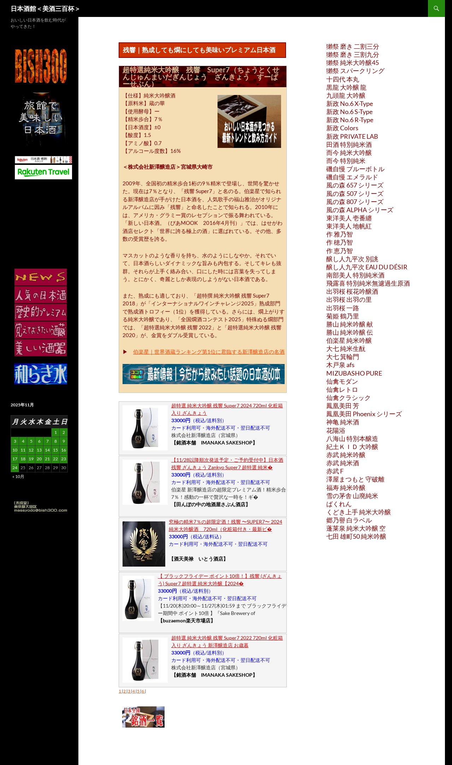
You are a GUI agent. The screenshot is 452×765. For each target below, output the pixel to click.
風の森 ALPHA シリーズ (359, 210)
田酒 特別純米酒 (349, 144)
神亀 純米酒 (342, 422)
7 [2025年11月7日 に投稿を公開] (47, 441)
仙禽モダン (342, 381)
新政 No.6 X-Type (349, 103)
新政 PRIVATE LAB (352, 136)
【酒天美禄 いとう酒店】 (198, 559)
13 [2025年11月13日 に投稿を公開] (39, 450)
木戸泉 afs (340, 365)
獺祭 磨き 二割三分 (352, 46)
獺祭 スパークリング (355, 70)
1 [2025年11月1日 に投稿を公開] (55, 432)
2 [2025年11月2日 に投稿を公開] (64, 432)
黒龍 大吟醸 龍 (346, 87)
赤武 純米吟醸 (345, 455)
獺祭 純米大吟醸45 (352, 62)
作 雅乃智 (339, 234)
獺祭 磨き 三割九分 (352, 54)
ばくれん (339, 504)
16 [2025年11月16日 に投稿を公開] (63, 450)
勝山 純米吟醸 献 (349, 324)
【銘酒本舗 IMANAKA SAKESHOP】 (214, 443)
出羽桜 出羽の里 (349, 299)
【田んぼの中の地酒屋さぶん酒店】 (210, 504)
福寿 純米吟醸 (345, 487)
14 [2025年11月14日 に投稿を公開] (47, 450)
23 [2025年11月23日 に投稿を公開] (63, 458)
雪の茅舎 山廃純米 (352, 496)
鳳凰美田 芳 (342, 406)
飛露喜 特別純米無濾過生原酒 (368, 283)
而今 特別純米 (345, 161)
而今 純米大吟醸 (349, 152)
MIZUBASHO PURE (354, 373)
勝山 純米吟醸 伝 (349, 332)
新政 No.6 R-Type (349, 120)
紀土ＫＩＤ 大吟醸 (352, 446)
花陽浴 (335, 430)
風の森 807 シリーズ (354, 201)
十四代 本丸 (342, 79)
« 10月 (18, 476)
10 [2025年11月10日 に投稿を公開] (14, 450)
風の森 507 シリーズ (354, 193)
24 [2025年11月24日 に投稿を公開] (14, 467)
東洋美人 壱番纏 (349, 218)
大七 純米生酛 (345, 348)
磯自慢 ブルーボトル (355, 169)
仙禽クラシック (348, 397)
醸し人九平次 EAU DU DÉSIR (367, 267)
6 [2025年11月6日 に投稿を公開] (39, 441)
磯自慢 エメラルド (352, 177)
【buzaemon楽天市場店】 (186, 620)
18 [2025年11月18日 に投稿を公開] (22, 458)
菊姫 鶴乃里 (342, 316)
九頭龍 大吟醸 (345, 95)
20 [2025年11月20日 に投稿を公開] (39, 458)
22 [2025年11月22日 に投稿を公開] (55, 458)
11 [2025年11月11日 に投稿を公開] (22, 450)
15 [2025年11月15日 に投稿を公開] (55, 450)
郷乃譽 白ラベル (349, 520)
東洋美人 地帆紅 (349, 226)
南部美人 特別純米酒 (355, 275)
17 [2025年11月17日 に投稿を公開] (14, 458)
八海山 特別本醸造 (352, 438)
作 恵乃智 (339, 251)
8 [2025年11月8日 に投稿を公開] (55, 441)
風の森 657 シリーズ (354, 185)
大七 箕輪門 (342, 356)
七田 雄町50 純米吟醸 (356, 536)
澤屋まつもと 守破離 (355, 479)
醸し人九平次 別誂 (352, 259)
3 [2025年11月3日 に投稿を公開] (15, 441)
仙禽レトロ (342, 389)
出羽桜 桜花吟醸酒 (352, 291)
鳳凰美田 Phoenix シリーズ (364, 414)
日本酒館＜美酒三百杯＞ (46, 8)
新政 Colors (342, 128)
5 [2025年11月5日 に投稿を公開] (31, 441)
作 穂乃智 (339, 242)
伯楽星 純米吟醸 (349, 340)
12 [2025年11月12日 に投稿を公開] (31, 450)
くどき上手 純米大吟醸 (358, 512)
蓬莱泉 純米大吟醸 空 (356, 528)
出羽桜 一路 (342, 308)
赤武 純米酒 (342, 463)
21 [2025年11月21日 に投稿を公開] (47, 458)
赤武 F (335, 471)
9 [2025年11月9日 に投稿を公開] (64, 441)
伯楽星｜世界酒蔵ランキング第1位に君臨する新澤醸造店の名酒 (209, 351)
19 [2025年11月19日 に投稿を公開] (31, 458)
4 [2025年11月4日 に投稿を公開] (23, 441)
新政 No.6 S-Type (349, 111)
